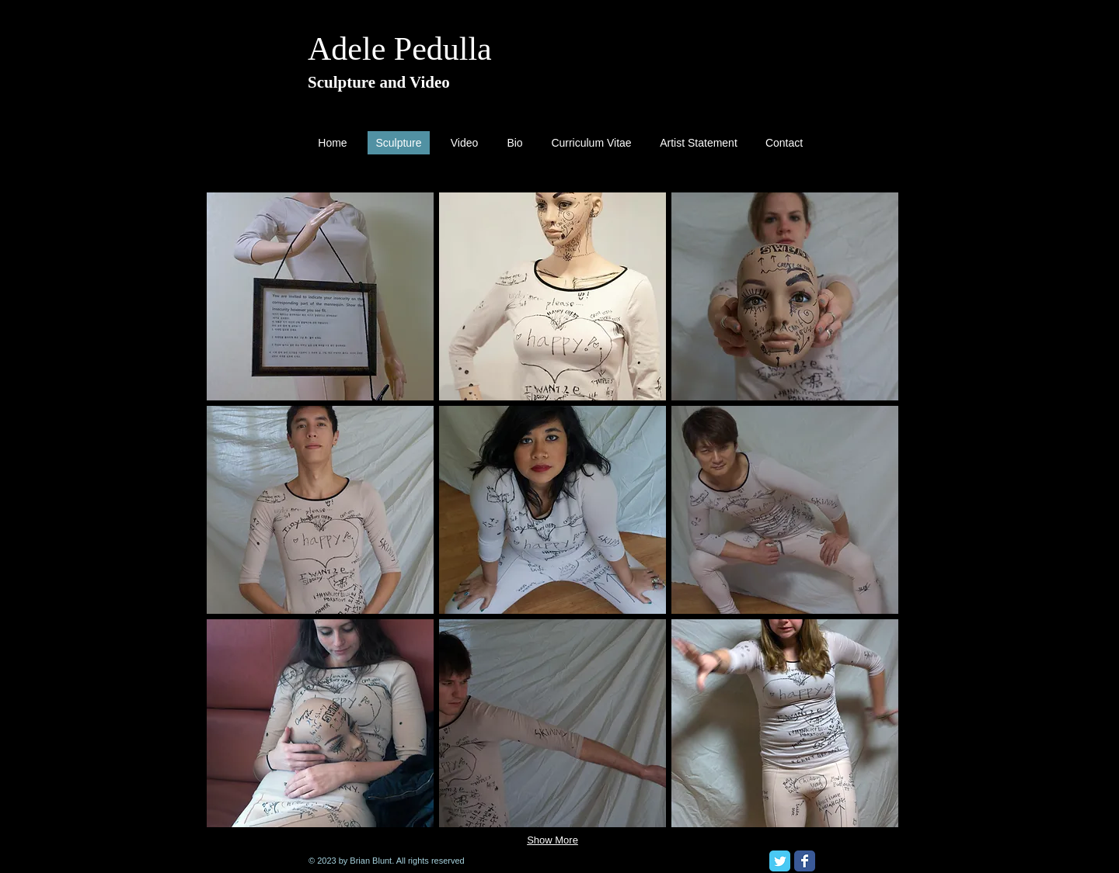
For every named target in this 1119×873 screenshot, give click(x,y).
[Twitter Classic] (779, 860)
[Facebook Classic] (804, 860)
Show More (552, 840)
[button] (320, 296)
